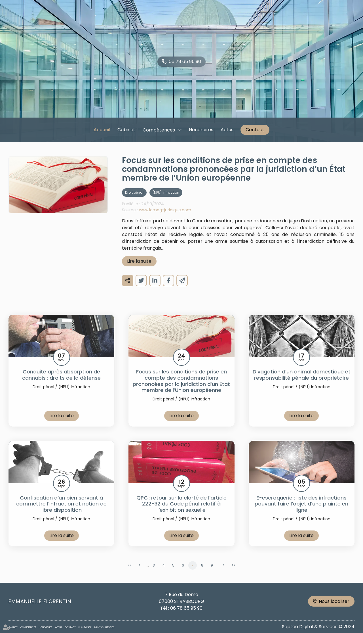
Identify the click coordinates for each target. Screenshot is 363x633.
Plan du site (85, 627)
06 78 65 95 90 (185, 61)
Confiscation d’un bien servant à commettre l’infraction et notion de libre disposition (61, 511)
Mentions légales (104, 627)
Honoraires (201, 129)
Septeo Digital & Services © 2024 (318, 626)
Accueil (102, 129)
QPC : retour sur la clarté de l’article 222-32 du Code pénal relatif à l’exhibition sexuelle (181, 511)
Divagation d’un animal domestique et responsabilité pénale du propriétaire (302, 382)
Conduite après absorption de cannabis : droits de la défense (61, 382)
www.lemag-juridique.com (165, 217)
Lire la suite (139, 269)
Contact (255, 129)
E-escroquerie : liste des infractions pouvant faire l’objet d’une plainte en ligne (301, 511)
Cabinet (126, 129)
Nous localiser (334, 601)
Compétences (159, 130)
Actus (227, 129)
